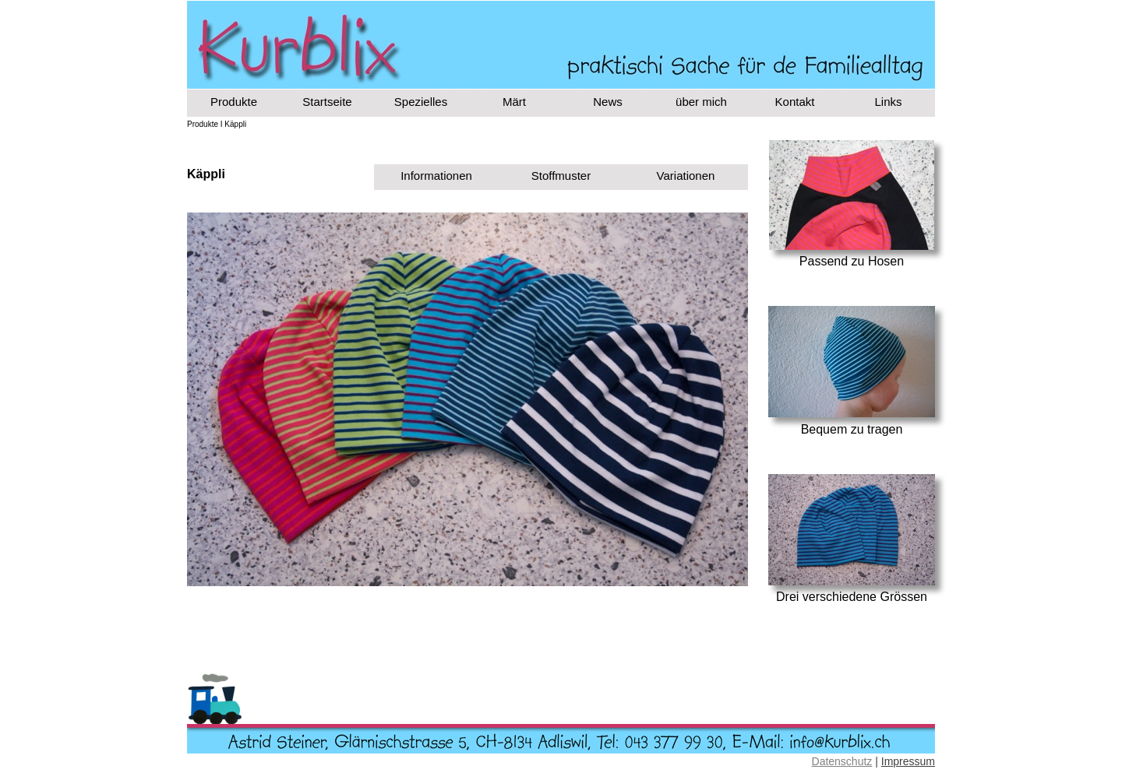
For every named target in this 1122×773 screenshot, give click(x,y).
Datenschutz (842, 761)
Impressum (908, 761)
